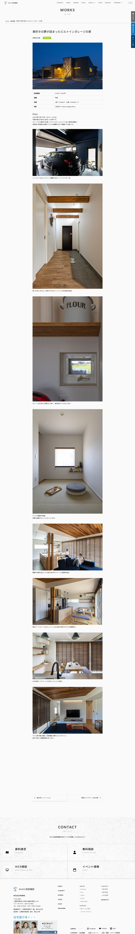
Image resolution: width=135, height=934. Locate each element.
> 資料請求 (104, 889)
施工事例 (13, 21)
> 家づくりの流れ (85, 909)
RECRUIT (108, 2)
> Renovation (83, 901)
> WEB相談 (104, 895)
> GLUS (82, 898)
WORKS (76, 2)
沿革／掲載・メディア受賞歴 (111, 933)
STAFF (100, 2)
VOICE (83, 2)
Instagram (91, 929)
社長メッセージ (93, 933)
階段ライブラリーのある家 (89, 798)
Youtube (103, 928)
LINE (113, 928)
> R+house (83, 889)
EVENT (68, 2)
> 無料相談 (104, 892)
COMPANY (118, 2)
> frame (82, 895)
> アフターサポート (86, 912)
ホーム (7, 21)
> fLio (81, 892)
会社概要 (82, 933)
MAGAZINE (61, 908)
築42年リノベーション (44, 798)
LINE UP (92, 2)
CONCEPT (60, 2)
